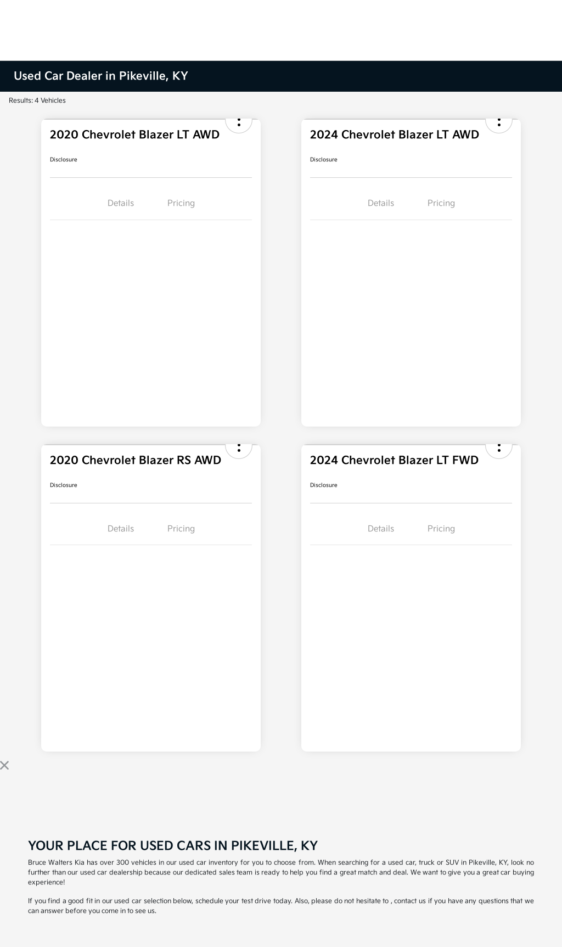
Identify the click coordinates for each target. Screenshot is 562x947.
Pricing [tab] (181, 203)
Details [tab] (121, 203)
